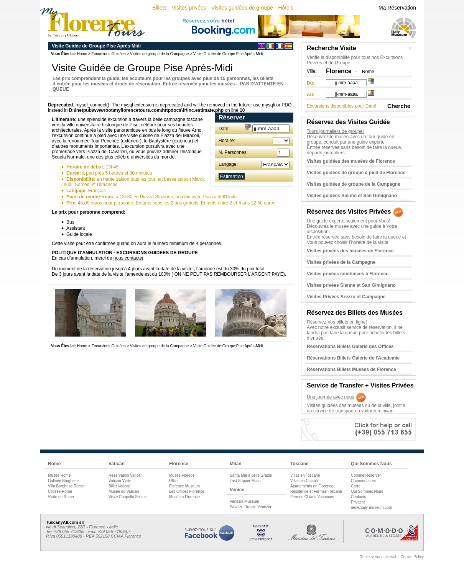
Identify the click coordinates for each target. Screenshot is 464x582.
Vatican (117, 463)
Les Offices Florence (186, 491)
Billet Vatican (119, 486)
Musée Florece (181, 475)
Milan (236, 463)
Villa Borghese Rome (66, 486)
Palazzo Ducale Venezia (250, 507)
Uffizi (173, 481)
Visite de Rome (61, 497)
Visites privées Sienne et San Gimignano (351, 285)
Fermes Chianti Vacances (312, 497)
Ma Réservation (397, 8)
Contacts (358, 497)
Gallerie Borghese (63, 481)
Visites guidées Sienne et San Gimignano (352, 195)
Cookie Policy (412, 557)
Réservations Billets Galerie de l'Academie (353, 358)
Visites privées (189, 8)
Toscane (299, 463)
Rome (368, 71)
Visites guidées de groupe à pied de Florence (356, 172)
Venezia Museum (244, 501)
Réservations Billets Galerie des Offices (350, 346)
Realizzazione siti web (378, 557)
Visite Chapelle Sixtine (127, 497)
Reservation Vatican (126, 475)
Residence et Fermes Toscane (316, 491)
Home (82, 54)
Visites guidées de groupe (242, 8)
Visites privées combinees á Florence (347, 273)
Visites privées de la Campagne (341, 262)
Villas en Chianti (304, 481)
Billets (159, 8)
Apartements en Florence (311, 486)
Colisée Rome (60, 491)
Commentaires (363, 481)
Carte (355, 486)
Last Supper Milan (245, 481)
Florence (178, 463)
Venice (237, 489)
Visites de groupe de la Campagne (159, 54)
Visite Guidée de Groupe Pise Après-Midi (228, 54)
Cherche (398, 106)
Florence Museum (184, 486)
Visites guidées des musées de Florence (351, 161)
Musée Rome (59, 475)
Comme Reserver (366, 475)
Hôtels (285, 8)
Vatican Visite (120, 481)
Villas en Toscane (305, 475)
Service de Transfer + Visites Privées (360, 385)
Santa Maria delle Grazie (251, 475)
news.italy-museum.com (371, 507)
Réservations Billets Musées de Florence (351, 369)
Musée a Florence (184, 497)
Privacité (358, 502)
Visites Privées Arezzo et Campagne (346, 296)
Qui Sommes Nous (371, 463)
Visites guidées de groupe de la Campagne (353, 184)
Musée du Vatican (124, 491)
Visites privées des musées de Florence (350, 250)
